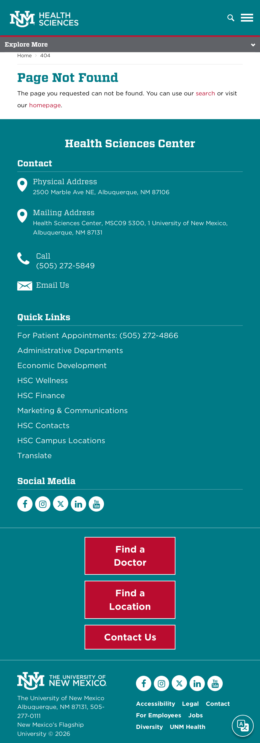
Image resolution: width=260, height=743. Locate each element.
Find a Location (130, 599)
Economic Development (62, 365)
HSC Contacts (43, 425)
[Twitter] (60, 503)
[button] (231, 17)
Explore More (26, 44)
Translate (34, 455)
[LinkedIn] (78, 504)
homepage (45, 105)
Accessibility (155, 703)
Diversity (149, 726)
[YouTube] (96, 504)
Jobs (195, 715)
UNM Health (187, 726)
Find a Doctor (130, 555)
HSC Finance (41, 395)
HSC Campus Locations (61, 440)
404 (45, 55)
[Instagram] (42, 504)
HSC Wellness (42, 380)
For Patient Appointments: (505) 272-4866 (98, 335)
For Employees (158, 715)
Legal (190, 703)
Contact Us (130, 637)
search (205, 93)
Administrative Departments (70, 350)
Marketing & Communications (72, 410)
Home (24, 55)
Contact (218, 703)
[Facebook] (25, 504)
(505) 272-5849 (65, 265)
